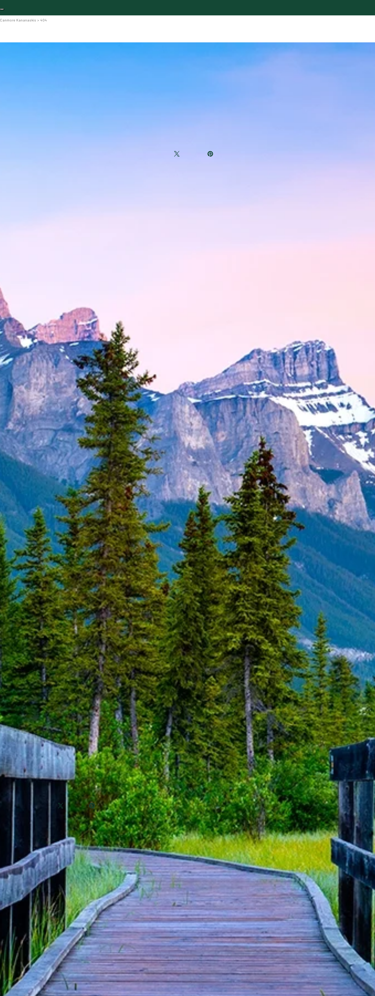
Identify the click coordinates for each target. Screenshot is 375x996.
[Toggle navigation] (2, 9)
